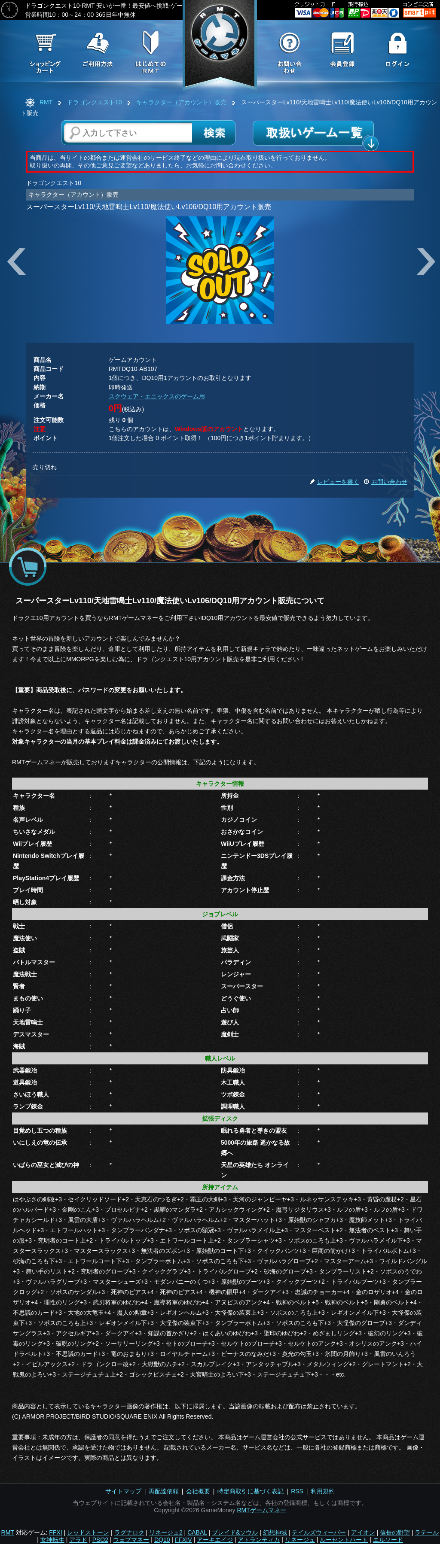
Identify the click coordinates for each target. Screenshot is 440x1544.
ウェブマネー (131, 1539)
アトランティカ (259, 1539)
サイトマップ (123, 1491)
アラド (78, 1539)
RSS (297, 1491)
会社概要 (198, 1491)
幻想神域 (275, 1532)
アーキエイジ (215, 1539)
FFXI (55, 1532)
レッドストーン (88, 1532)
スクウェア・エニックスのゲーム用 (157, 396)
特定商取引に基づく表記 (250, 1491)
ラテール (427, 1532)
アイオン (363, 1532)
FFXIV (183, 1539)
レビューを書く (334, 481)
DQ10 (162, 1539)
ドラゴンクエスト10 (94, 102)
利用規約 (323, 1491)
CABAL (197, 1532)
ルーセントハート (344, 1539)
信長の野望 (395, 1532)
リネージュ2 (166, 1532)
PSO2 (100, 1539)
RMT (46, 102)
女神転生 (52, 1539)
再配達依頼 (164, 1491)
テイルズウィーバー (319, 1532)
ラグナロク (129, 1532)
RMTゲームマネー (261, 1510)
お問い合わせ (385, 481)
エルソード (388, 1539)
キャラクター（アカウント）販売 (181, 102)
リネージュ (300, 1539)
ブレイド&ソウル (235, 1532)
